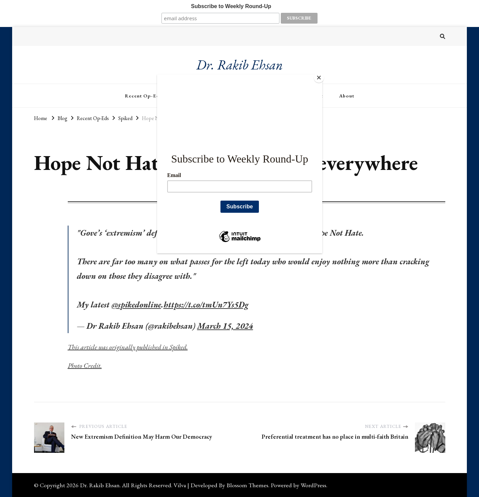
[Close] (321, 76)
